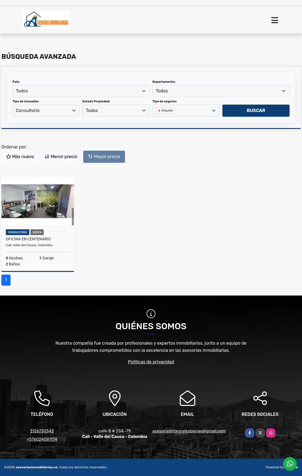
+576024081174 (42, 439)
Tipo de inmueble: (25, 101)
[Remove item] (160, 111)
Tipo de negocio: (164, 101)
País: (16, 82)
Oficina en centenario (28, 239)
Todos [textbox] (22, 91)
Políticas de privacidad (151, 362)
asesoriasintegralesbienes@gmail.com (189, 431)
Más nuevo (20, 156)
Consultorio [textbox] (28, 110)
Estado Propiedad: (96, 101)
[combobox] (81, 91)
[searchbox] (157, 119)
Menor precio (61, 156)
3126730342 (42, 431)
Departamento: (163, 82)
